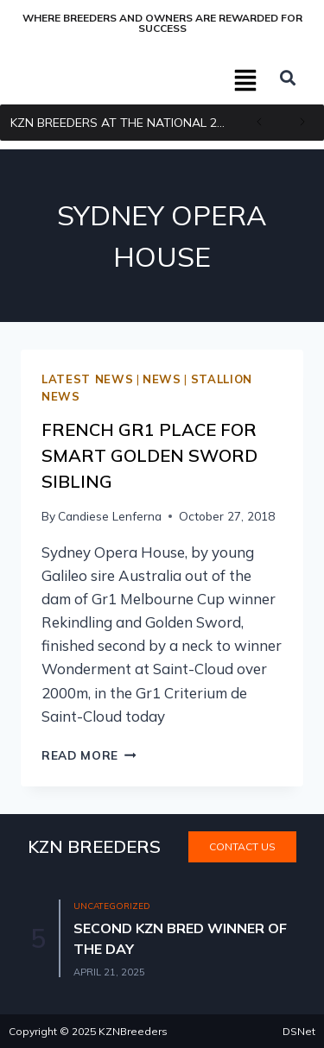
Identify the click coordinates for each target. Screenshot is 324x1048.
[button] (246, 82)
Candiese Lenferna (110, 515)
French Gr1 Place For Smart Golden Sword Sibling (149, 455)
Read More (89, 755)
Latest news (87, 379)
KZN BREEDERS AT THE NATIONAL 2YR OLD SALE (124, 122)
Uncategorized (111, 906)
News (162, 379)
